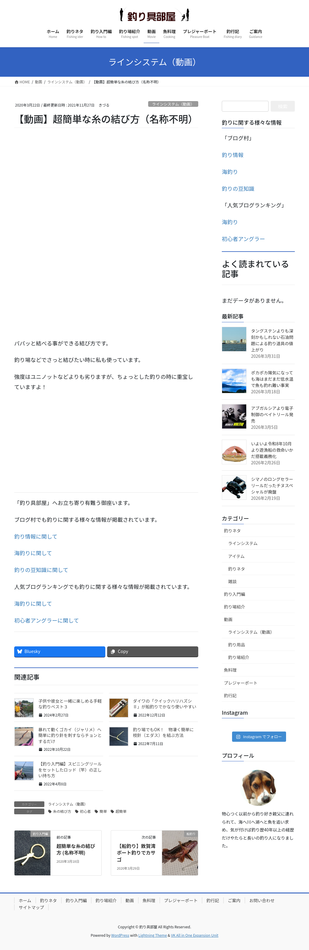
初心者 (85, 811)
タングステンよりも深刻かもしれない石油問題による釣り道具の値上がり (272, 340)
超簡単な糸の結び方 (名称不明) (75, 849)
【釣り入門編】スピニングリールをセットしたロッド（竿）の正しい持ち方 (70, 769)
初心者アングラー (243, 239)
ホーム (25, 900)
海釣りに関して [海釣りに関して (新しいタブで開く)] (33, 553)
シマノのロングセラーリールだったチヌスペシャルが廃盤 (272, 485)
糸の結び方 (62, 811)
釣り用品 (236, 645)
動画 (228, 619)
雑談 (232, 581)
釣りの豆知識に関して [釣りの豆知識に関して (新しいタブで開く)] (41, 570)
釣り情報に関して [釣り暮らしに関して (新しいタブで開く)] (35, 536)
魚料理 (230, 670)
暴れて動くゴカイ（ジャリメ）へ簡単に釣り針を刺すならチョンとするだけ (70, 735)
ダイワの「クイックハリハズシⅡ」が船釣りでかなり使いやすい (164, 704)
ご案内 (234, 900)
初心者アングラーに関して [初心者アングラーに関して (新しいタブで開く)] (46, 620)
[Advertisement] (106, 440)
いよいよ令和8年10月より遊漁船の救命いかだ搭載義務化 (272, 450)
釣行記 (230, 695)
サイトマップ (31, 907)
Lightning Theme (152, 935)
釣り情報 (233, 155)
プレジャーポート (240, 683)
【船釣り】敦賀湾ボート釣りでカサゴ (136, 852)
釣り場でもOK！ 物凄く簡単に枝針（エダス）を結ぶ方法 (163, 732)
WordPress (120, 935)
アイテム (236, 556)
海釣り (230, 171)
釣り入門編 (234, 594)
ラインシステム (243, 543)
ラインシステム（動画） (173, 104)
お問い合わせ (262, 900)
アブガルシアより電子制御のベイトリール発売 (272, 414)
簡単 (103, 811)
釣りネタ (232, 531)
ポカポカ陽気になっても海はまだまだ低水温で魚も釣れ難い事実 (272, 379)
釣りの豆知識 (238, 188)
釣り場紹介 (234, 607)
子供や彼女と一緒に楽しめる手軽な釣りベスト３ (70, 704)
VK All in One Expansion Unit (194, 935)
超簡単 (121, 811)
